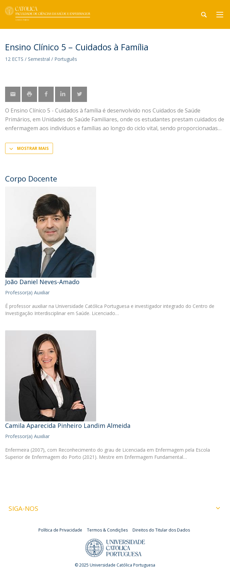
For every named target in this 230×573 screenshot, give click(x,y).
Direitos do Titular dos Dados (161, 530)
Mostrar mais (33, 148)
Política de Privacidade (60, 530)
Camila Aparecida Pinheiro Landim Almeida (67, 425)
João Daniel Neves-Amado (42, 282)
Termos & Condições (107, 530)
